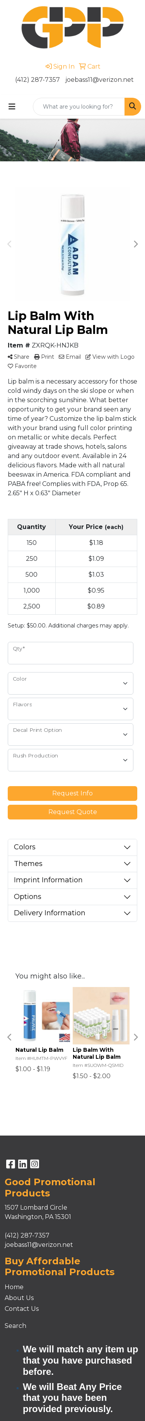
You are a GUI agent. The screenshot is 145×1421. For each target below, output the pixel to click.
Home (14, 1287)
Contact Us (22, 1308)
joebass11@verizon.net (99, 79)
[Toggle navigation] (12, 106)
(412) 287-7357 (37, 79)
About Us (19, 1298)
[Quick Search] (79, 107)
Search (15, 1325)
